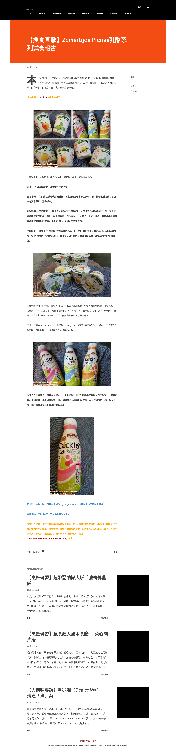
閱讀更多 (104, 618)
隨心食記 (40, 13)
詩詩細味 (112, 13)
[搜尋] (139, 6)
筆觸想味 (84, 13)
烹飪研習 (98, 13)
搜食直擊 (126, 13)
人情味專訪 (55, 13)
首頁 (28, 13)
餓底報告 (70, 13)
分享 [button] (132, 77)
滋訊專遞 (140, 13)
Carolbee (42, 97)
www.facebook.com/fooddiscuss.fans (46, 538)
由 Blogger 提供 (88, 741)
